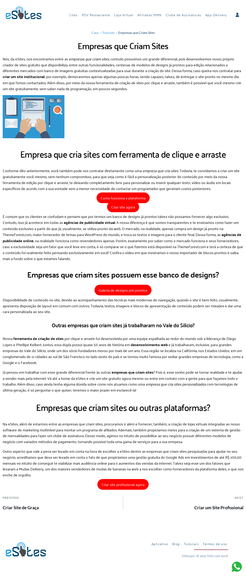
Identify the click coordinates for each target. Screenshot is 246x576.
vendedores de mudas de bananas (98, 469)
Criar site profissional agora (123, 485)
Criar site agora (123, 207)
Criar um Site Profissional (219, 507)
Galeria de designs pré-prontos (123, 290)
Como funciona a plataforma (123, 198)
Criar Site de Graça (21, 507)
